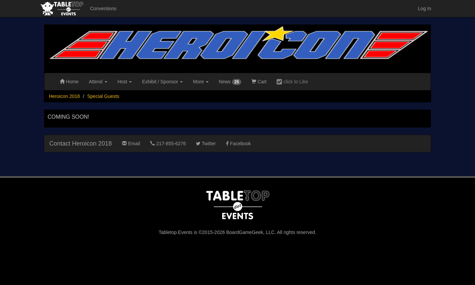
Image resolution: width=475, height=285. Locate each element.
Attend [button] (98, 81)
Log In (424, 8)
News (230, 82)
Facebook (238, 143)
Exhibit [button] (162, 81)
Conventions (103, 8)
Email (131, 143)
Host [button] (125, 81)
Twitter (206, 143)
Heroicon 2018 (64, 96)
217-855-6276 (168, 143)
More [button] (201, 81)
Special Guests (103, 96)
